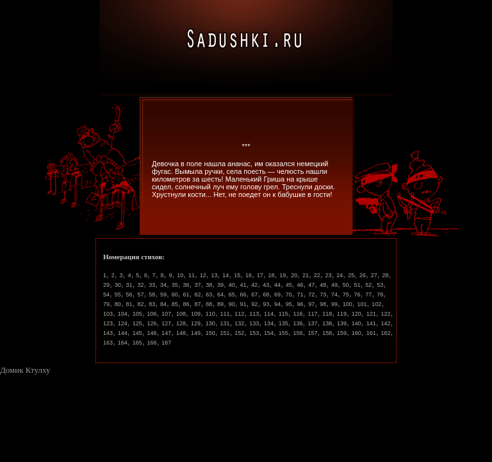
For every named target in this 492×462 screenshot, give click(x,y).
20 (294, 275)
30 (118, 285)
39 (220, 285)
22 (317, 275)
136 (298, 323)
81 (129, 304)
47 (311, 285)
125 (137, 323)
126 (151, 323)
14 (225, 275)
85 (175, 304)
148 (181, 333)
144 (122, 333)
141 (371, 323)
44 (277, 285)
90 (232, 304)
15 (237, 275)
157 (312, 333)
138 (327, 323)
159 (342, 333)
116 (298, 314)
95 (289, 304)
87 (197, 304)
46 (300, 285)
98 (323, 304)
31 (129, 285)
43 (266, 285)
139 (342, 323)
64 (220, 294)
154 (269, 333)
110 (210, 314)
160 (356, 333)
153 (254, 333)
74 (334, 294)
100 (347, 304)
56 (129, 294)
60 (175, 294)
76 (357, 294)
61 (186, 294)
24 (339, 275)
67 (254, 294)
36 (186, 285)
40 (232, 285)
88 (209, 304)
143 (108, 333)
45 (289, 285)
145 (137, 333)
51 (357, 285)
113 (254, 314)
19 (282, 275)
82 (140, 304)
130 (210, 323)
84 (163, 304)
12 (203, 275)
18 (271, 275)
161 (371, 333)
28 (385, 275)
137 (312, 323)
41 (243, 285)
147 (166, 333)
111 (225, 314)
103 (108, 314)
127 (166, 323)
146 (151, 333)
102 (376, 304)
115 (283, 314)
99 (334, 304)
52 (368, 285)
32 (140, 285)
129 (196, 323)
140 (356, 323)
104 (122, 314)
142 (385, 323)
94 (277, 304)
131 (225, 323)
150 (210, 333)
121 (371, 314)
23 (328, 275)
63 (209, 294)
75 (346, 294)
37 (197, 285)
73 (323, 294)
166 (151, 342)
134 (269, 323)
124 (122, 323)
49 (334, 285)
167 (166, 342)
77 (368, 294)
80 (118, 304)
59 (163, 294)
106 (151, 314)
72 (311, 294)
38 (209, 285)
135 (283, 323)
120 (356, 314)
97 (311, 304)
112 (239, 314)
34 (163, 285)
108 (181, 314)
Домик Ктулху (25, 370)
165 (137, 342)
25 (351, 275)
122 (385, 314)
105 (137, 314)
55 (118, 294)
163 (108, 342)
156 (298, 333)
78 (380, 294)
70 (289, 294)
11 (191, 275)
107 (166, 314)
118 (327, 314)
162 (385, 333)
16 (248, 275)
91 (243, 304)
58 (152, 294)
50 (346, 285)
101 (362, 304)
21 (305, 275)
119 (342, 314)
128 (181, 323)
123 (108, 323)
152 (239, 333)
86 (186, 304)
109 (196, 314)
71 (300, 294)
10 (180, 275)
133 (254, 323)
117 (312, 314)
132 (239, 323)
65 (232, 294)
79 (106, 304)
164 (122, 342)
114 (269, 314)
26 (362, 275)
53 (380, 285)
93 (266, 304)
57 (140, 294)
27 (374, 275)
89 (220, 304)
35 (175, 285)
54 (106, 294)
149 (196, 333)
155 (283, 333)
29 (106, 285)
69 (277, 294)
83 (152, 304)
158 (327, 333)
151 (225, 333)
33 (152, 285)
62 (197, 294)
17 (260, 275)
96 (300, 304)
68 (266, 294)
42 (254, 285)
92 (254, 304)
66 (243, 294)
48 (323, 285)
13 (214, 275)
